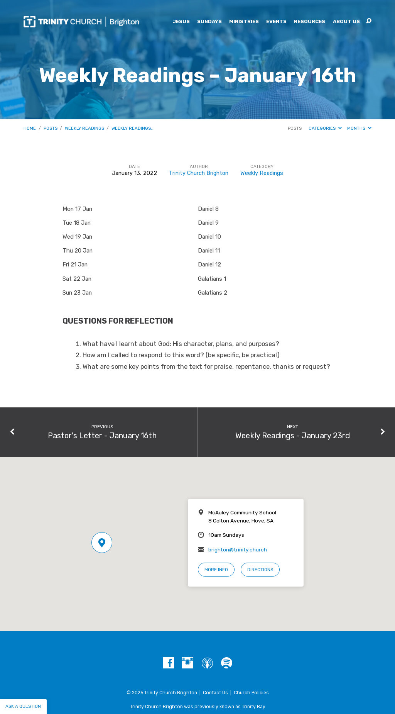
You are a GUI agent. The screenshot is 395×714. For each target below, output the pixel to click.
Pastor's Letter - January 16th (102, 435)
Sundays (209, 21)
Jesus (181, 21)
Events (276, 21)
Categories (325, 128)
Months (359, 128)
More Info (216, 569)
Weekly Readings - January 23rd (292, 435)
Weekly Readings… (132, 128)
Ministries (244, 21)
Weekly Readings (84, 128)
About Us (346, 21)
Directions (260, 569)
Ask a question (23, 706)
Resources (309, 21)
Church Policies (251, 692)
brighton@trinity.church (237, 549)
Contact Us (215, 692)
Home (30, 128)
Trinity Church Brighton (198, 173)
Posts (50, 128)
